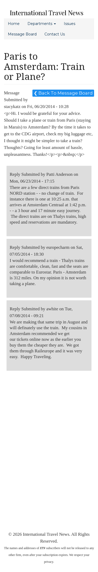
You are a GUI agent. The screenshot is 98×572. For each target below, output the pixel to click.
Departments (41, 23)
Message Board (22, 34)
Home (14, 23)
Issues (69, 23)
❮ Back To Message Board (63, 93)
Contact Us (54, 34)
